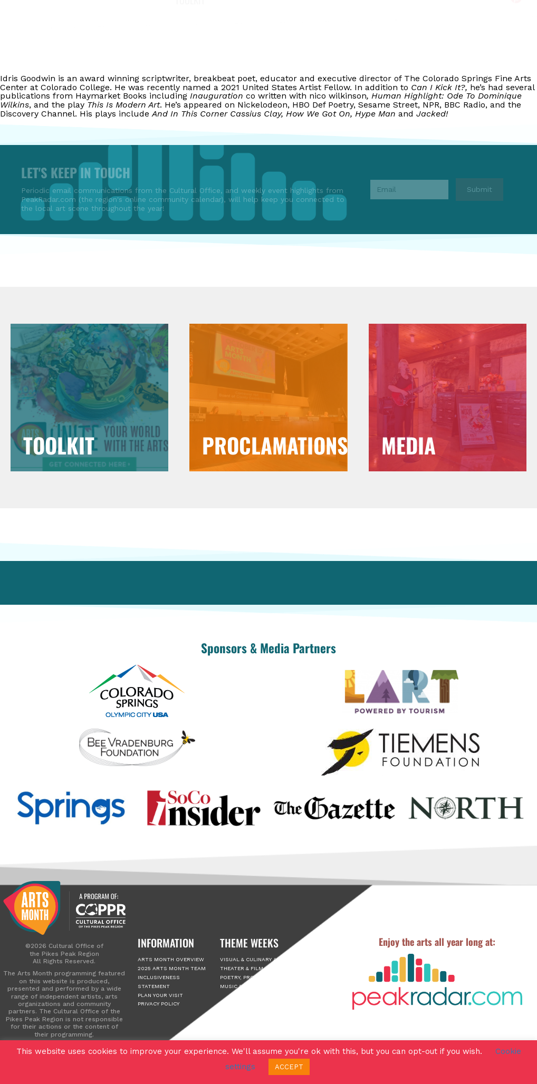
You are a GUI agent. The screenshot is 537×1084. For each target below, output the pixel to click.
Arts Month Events (247, 42)
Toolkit (190, 67)
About (178, 42)
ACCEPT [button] (289, 1067)
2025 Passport (333, 42)
